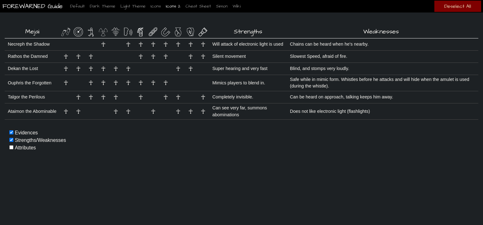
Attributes (25, 147)
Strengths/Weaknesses (40, 140)
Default (77, 6)
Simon (222, 6)
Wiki (237, 6)
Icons (156, 6)
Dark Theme (102, 6)
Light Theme (133, 6)
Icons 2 (173, 6)
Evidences (26, 132)
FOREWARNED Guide (31, 6)
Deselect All (457, 6)
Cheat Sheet (198, 6)
